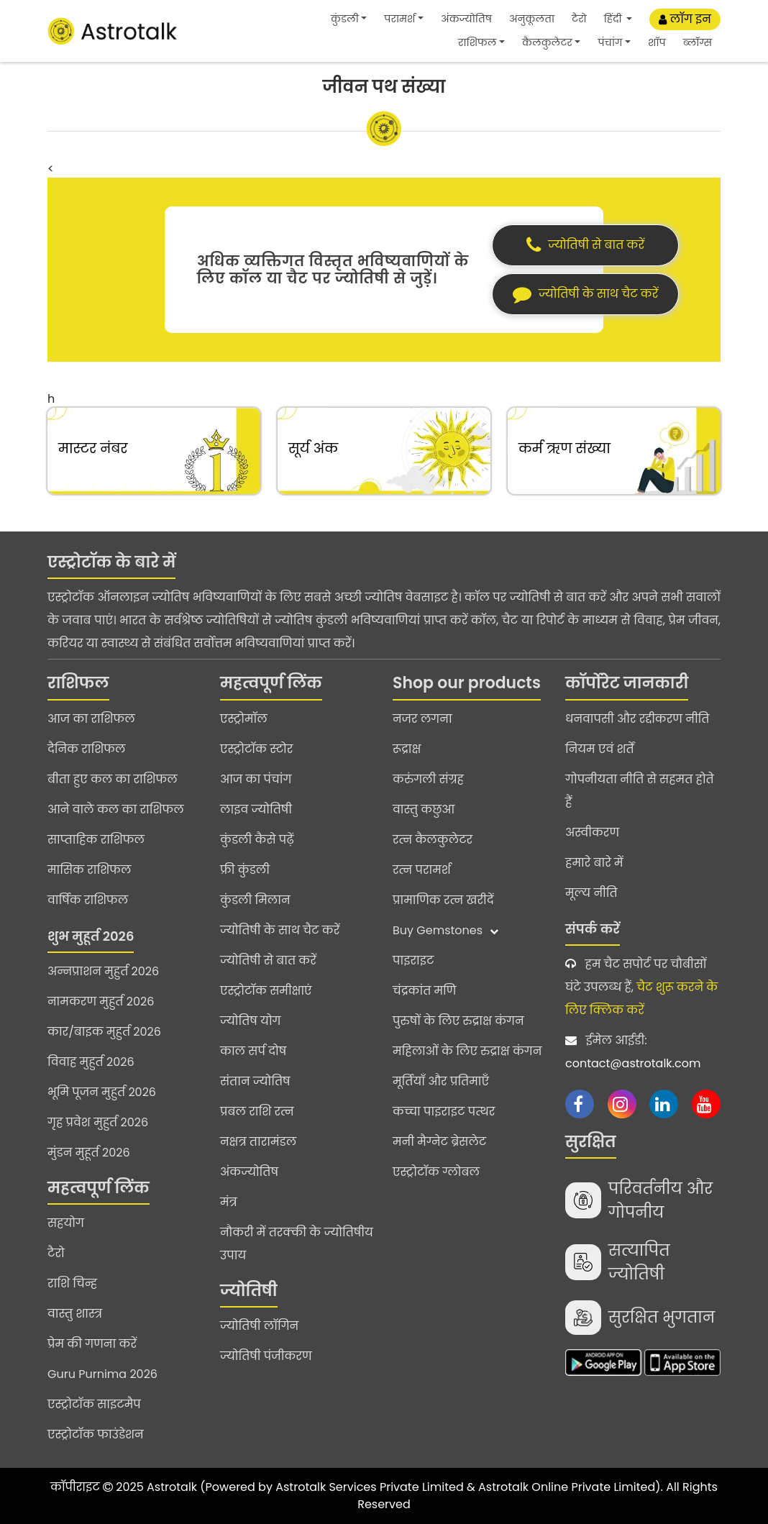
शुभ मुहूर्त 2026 (90, 936)
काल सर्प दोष (253, 1051)
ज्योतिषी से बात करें (268, 960)
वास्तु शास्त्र (74, 1313)
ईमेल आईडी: (643, 1053)
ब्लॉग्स (697, 42)
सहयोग (65, 1223)
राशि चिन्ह (72, 1283)
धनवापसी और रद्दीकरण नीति (637, 719)
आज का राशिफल (91, 719)
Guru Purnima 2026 (102, 1374)
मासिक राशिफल (89, 870)
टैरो (579, 19)
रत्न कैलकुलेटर (432, 839)
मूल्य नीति (591, 893)
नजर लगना (422, 719)
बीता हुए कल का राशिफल (112, 779)
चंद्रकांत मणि (424, 990)
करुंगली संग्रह (428, 779)
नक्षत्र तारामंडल (258, 1141)
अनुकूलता (531, 19)
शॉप (657, 42)
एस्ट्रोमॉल (244, 719)
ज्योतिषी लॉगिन (259, 1326)
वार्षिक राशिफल (87, 900)
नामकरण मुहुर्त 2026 (100, 1001)
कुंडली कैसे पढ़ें (257, 839)
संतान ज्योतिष (255, 1081)
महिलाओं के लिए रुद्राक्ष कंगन (467, 1051)
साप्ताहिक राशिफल (96, 839)
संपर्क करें (592, 929)
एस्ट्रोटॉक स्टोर (256, 749)
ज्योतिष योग (250, 1021)
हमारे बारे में (594, 862)
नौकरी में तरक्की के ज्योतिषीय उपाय (296, 1244)
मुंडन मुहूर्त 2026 (88, 1152)
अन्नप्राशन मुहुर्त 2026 (103, 971)
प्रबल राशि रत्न (257, 1111)
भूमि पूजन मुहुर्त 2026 (101, 1092)
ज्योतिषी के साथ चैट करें (279, 930)
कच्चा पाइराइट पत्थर (444, 1111)
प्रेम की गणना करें (92, 1344)
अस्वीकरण (592, 832)
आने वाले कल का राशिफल (115, 809)
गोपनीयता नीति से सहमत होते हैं (639, 791)
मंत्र (228, 1202)
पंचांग (610, 42)
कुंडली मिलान (255, 900)
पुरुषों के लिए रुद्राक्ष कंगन (458, 1021)
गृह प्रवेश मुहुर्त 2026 (97, 1122)
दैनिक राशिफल (86, 749)
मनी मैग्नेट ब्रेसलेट (439, 1141)
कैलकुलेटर (547, 42)
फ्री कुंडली (245, 870)
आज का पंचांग (255, 779)
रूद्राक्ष (407, 749)
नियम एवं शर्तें (599, 749)
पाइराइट (413, 960)
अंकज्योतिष (466, 19)
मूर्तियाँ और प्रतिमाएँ (441, 1081)
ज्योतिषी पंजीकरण (266, 1356)
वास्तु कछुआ (423, 809)
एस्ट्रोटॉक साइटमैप (94, 1404)
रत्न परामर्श (422, 870)
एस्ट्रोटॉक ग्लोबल (436, 1172)
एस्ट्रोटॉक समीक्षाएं (266, 990)
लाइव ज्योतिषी (256, 809)
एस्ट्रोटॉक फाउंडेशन (95, 1434)
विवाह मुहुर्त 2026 (90, 1062)
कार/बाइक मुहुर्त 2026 (104, 1031)
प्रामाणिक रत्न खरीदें (443, 900)
